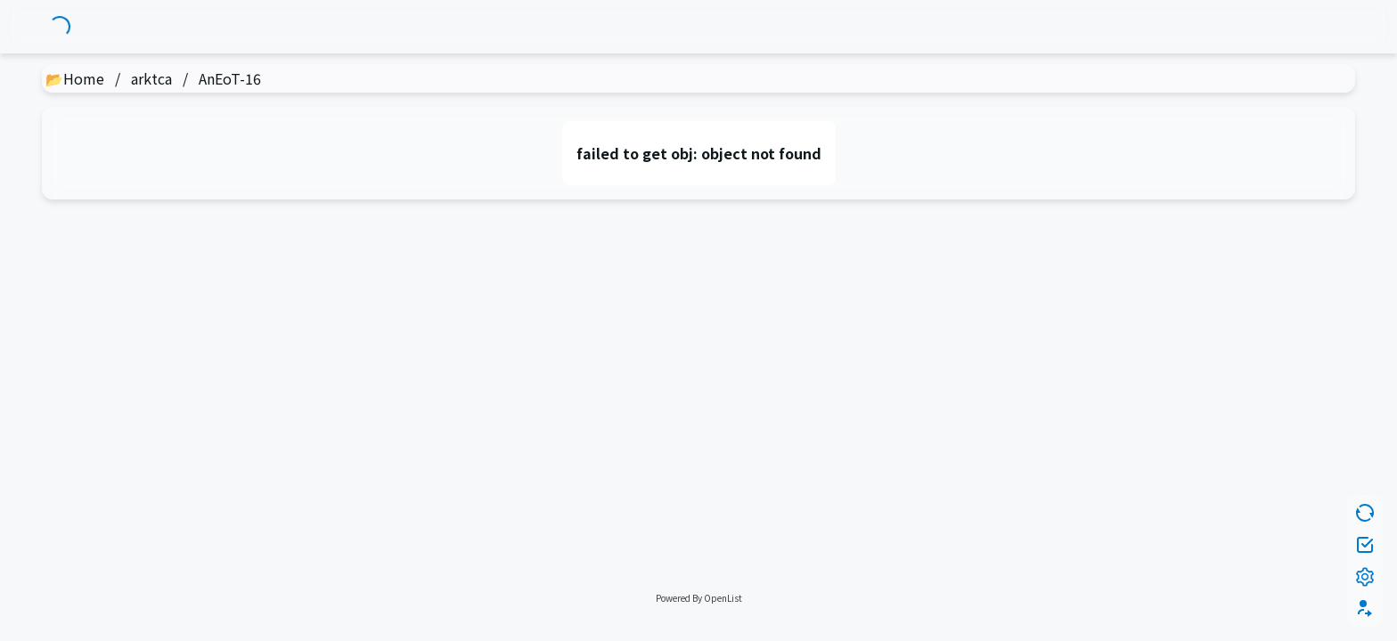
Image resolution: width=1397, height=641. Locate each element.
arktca (151, 78)
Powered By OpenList (699, 597)
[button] (1365, 609)
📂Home (74, 78)
